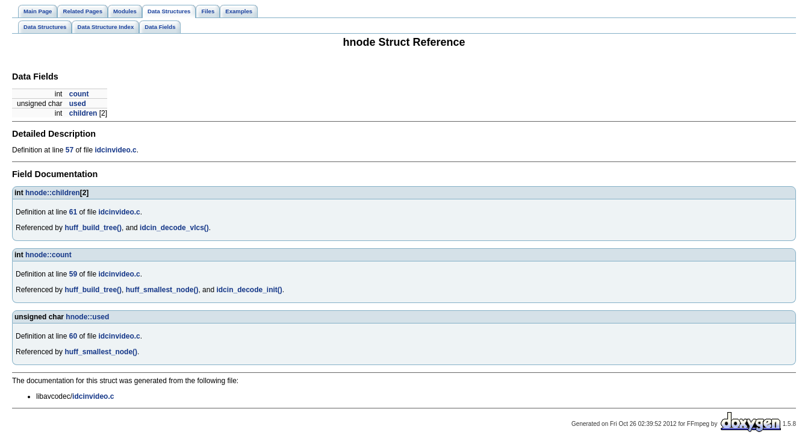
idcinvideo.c (115, 150)
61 (73, 212)
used (77, 103)
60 (73, 336)
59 (73, 274)
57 (69, 150)
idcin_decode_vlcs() (174, 228)
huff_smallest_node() (162, 290)
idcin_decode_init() (249, 290)
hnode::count (48, 255)
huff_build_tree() (93, 228)
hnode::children (52, 193)
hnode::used (87, 317)
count (79, 94)
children (83, 113)
